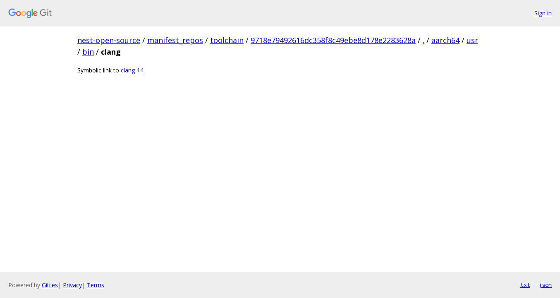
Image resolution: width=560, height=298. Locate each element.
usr (472, 40)
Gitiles (50, 285)
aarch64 (445, 40)
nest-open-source (108, 40)
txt (525, 284)
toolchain (227, 40)
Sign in (543, 13)
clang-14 (132, 70)
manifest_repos (175, 40)
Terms (95, 285)
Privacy (72, 285)
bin (88, 52)
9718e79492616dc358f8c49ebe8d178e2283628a (333, 40)
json (545, 284)
